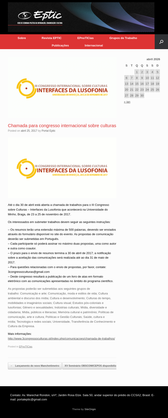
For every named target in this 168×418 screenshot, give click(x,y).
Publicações (60, 45)
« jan (127, 101)
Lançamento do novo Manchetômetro (34, 366)
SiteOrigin (90, 409)
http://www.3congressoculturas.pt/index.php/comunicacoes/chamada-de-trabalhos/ (61, 338)
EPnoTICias (85, 38)
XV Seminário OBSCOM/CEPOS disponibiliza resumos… (100, 366)
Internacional (94, 45)
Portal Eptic (48, 130)
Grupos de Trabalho (123, 38)
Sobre (22, 38)
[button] (161, 41)
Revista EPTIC (52, 38)
